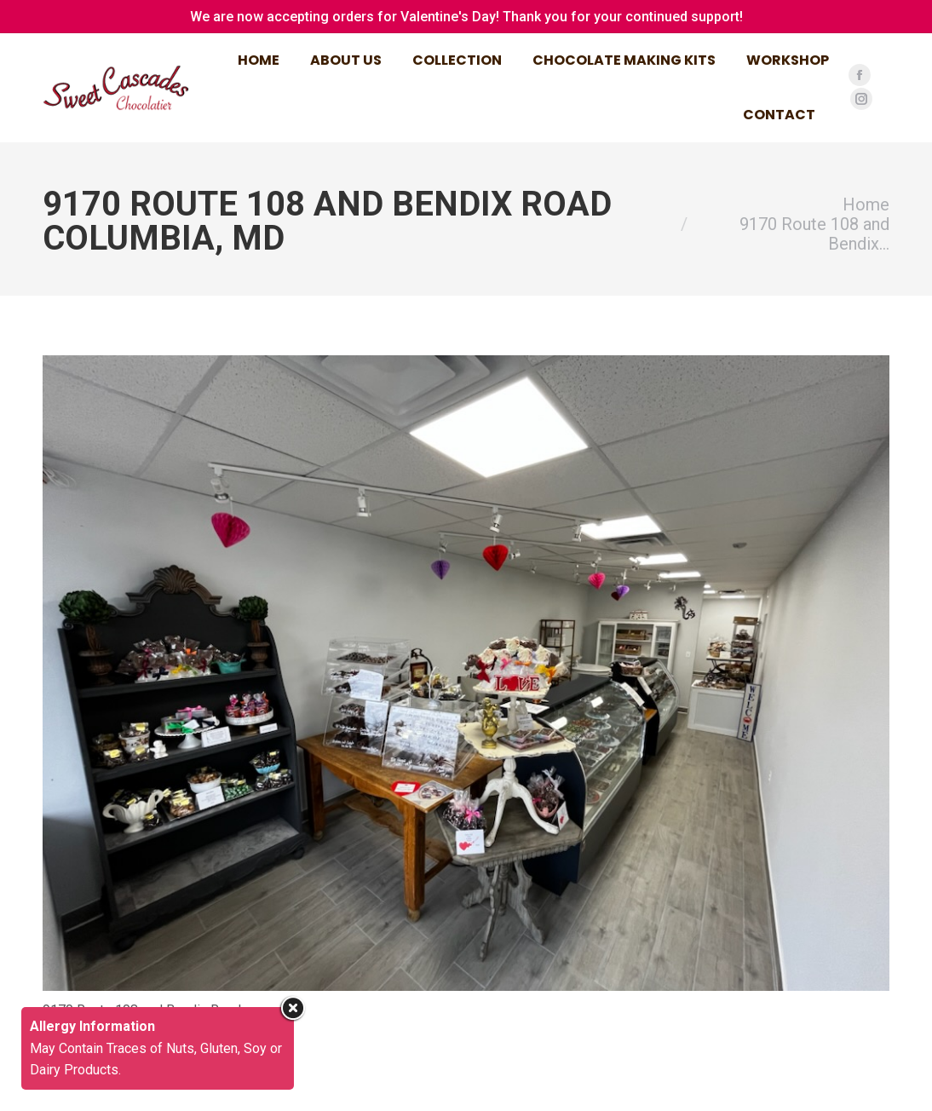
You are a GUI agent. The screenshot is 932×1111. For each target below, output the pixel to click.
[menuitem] (258, 60)
